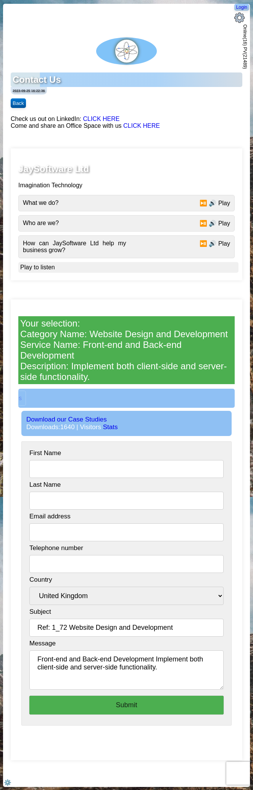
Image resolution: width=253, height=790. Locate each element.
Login (241, 7)
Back (18, 103)
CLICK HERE (101, 119)
